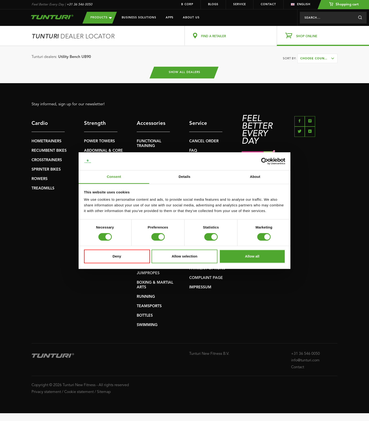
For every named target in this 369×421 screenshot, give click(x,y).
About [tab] (255, 177)
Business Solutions (139, 17)
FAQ (193, 151)
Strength (95, 123)
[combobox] (317, 58)
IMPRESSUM (200, 287)
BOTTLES (145, 316)
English (300, 4)
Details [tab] (184, 177)
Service (239, 4)
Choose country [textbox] (315, 58)
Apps (170, 17)
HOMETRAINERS (46, 141)
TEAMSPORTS (149, 306)
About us (191, 17)
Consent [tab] (114, 177)
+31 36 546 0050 (79, 4)
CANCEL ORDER (204, 141)
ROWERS (40, 179)
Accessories (151, 123)
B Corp (187, 4)
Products (101, 17)
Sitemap (104, 392)
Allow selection (184, 256)
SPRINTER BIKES (46, 170)
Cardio (40, 123)
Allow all (252, 256)
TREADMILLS (43, 188)
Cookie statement (79, 392)
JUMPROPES (148, 273)
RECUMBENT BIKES (49, 151)
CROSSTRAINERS (47, 160)
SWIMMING (147, 325)
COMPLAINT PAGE (206, 278)
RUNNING (146, 297)
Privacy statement (46, 392)
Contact (268, 4)
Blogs (213, 4)
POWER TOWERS (99, 141)
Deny (116, 256)
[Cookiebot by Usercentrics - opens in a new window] (264, 161)
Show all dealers (185, 72)
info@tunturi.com (305, 360)
